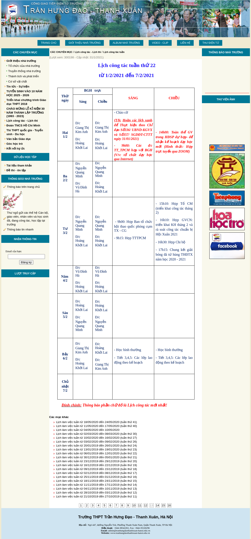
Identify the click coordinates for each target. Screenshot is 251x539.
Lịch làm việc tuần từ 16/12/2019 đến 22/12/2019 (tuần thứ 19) (96, 465)
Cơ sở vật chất (17, 81)
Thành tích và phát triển (23, 76)
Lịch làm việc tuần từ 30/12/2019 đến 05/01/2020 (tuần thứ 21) (96, 457)
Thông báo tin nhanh (20, 229)
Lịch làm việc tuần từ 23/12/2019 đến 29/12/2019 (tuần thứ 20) (96, 461)
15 (163, 505)
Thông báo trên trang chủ (23, 186)
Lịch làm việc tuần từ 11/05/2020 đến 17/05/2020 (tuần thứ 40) (96, 426)
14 (157, 505)
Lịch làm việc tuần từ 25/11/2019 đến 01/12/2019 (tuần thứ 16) (96, 477)
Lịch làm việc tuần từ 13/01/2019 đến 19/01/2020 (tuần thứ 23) (96, 449)
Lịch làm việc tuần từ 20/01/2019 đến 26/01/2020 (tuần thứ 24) (96, 445)
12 (145, 505)
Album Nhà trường (126, 42)
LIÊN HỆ (185, 42)
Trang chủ (48, 42)
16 (169, 505)
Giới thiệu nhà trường (84, 42)
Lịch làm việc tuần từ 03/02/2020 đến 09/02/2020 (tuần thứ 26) (96, 441)
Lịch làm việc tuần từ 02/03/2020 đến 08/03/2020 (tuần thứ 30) (96, 433)
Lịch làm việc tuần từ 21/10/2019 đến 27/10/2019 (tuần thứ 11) (96, 496)
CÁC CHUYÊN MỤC (61, 52)
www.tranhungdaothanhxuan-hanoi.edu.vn (130, 533)
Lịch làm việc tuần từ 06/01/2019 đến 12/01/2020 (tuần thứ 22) (96, 453)
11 (140, 505)
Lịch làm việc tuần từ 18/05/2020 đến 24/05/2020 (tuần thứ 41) (96, 422)
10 (134, 505)
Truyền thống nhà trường (24, 71)
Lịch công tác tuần (114, 52)
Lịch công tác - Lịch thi (88, 52)
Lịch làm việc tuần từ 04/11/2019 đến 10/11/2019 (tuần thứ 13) (96, 488)
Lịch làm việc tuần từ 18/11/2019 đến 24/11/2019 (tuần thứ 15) (96, 480)
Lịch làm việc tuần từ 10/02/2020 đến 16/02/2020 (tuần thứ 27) (96, 437)
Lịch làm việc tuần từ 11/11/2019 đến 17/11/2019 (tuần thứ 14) (96, 484)
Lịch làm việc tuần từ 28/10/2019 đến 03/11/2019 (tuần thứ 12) (96, 492)
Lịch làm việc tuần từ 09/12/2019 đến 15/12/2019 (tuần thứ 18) (96, 469)
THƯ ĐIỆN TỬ (210, 42)
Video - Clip (160, 42)
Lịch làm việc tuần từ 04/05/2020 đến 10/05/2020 (88, 430)
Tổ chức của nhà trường (24, 65)
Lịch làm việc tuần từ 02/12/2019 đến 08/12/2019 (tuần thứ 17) (96, 473)
